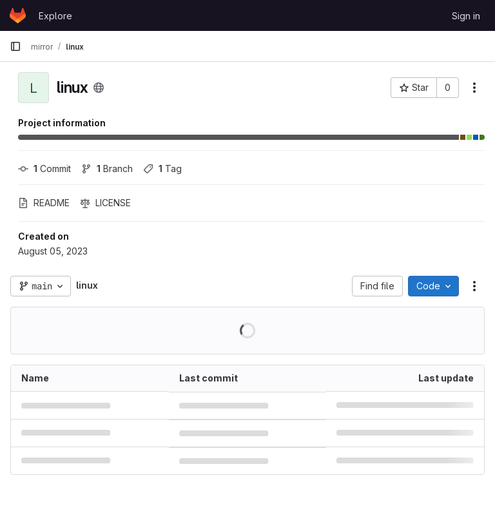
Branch (107, 168)
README (44, 202)
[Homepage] (17, 15)
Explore (55, 15)
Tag (162, 168)
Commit (44, 168)
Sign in (466, 15)
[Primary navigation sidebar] (15, 46)
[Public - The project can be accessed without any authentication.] (98, 87)
